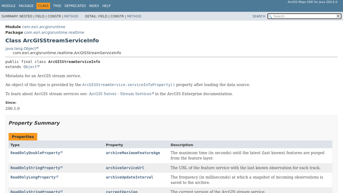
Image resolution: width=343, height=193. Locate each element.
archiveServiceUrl (125, 168)
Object (30, 67)
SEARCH (259, 16)
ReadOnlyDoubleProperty (35, 153)
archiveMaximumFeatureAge (133, 153)
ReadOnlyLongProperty (33, 177)
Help (106, 6)
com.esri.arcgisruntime (43, 27)
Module (9, 6)
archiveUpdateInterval (129, 177)
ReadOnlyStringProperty (35, 168)
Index (94, 6)
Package (26, 6)
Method (71, 16)
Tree (57, 6)
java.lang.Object (20, 48)
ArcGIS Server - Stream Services (120, 94)
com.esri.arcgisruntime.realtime (54, 32)
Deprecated (75, 6)
